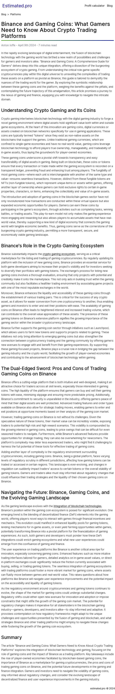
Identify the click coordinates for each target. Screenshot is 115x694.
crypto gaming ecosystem (59, 254)
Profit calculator (95, 5)
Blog (110, 5)
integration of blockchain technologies (77, 506)
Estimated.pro (17, 5)
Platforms (15, 14)
